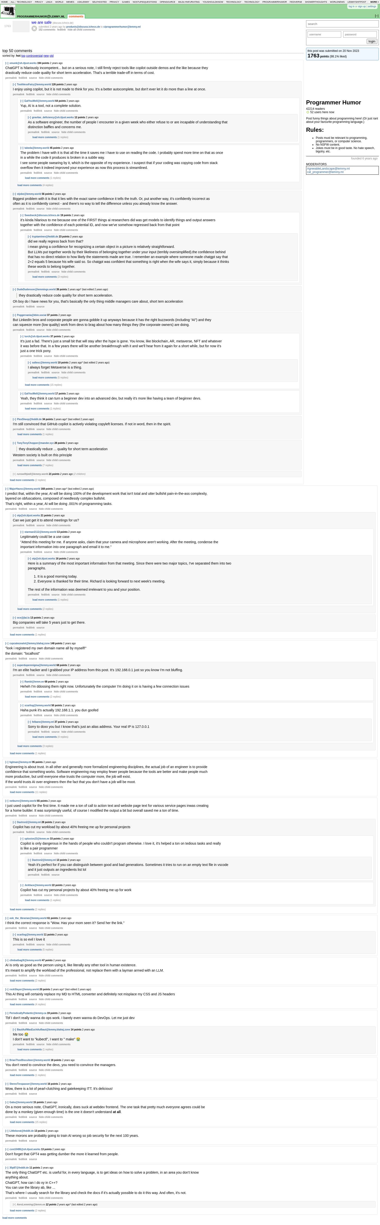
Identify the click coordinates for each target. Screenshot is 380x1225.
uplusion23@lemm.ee (36, 838)
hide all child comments (81, 29)
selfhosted (99, 2)
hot (18, 55)
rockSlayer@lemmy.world (24, 989)
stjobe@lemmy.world (29, 194)
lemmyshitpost (357, 2)
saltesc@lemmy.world (44, 362)
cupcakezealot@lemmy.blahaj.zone (29, 643)
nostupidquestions (145, 2)
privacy (114, 2)
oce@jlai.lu (23, 617)
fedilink (61, 29)
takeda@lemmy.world (36, 148)
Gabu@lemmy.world (21, 1102)
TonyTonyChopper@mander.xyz (35, 443)
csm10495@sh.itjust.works (24, 1149)
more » (374, 2)
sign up (362, 6)
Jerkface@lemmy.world (37, 885)
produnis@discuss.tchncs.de (83, 26)
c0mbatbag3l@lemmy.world (25, 960)
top (23, 55)
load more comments (44, 137)
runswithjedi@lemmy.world (32, 474)
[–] (6, 63)
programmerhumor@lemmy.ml (41, 16)
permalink (11, 78)
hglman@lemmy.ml (20, 762)
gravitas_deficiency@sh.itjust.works (53, 117)
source (33, 78)
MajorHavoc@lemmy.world (24, 488)
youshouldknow (213, 2)
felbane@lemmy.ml (43, 722)
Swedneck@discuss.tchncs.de (42, 215)
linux (49, 2)
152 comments (47, 29)
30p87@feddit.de (19, 1167)
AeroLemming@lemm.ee (31, 1204)
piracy (39, 2)
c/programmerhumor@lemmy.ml (122, 26)
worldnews (337, 2)
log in (352, 6)
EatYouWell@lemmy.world (39, 101)
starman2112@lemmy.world (40, 532)
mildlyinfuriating (189, 2)
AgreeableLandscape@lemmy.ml (328, 168)
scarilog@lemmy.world (37, 705)
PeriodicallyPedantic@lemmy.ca (27, 1013)
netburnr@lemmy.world (22, 801)
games (126, 2)
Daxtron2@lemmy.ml (29, 822)
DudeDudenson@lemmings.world (36, 289)
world (59, 2)
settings (372, 6)
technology (24, 2)
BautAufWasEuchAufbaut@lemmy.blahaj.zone (43, 1029)
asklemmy (83, 2)
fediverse (296, 2)
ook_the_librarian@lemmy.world (28, 918)
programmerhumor (274, 2)
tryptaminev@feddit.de (45, 236)
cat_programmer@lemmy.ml (325, 172)
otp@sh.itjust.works (28, 515)
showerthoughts (316, 2)
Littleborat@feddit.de (21, 1131)
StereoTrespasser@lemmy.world (28, 1084)
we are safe (42, 22)
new (46, 55)
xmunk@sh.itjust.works (23, 63)
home (4, 2)
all (13, 2)
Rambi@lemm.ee (34, 681)
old (52, 55)
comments (76, 16)
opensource (167, 2)
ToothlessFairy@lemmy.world (34, 84)
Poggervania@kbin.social (31, 315)
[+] (14, 474)
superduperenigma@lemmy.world (36, 665)
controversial (34, 55)
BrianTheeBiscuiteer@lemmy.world (29, 1060)
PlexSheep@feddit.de (29, 419)
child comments (51, 78)
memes (70, 2)
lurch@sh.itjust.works (37, 336)
